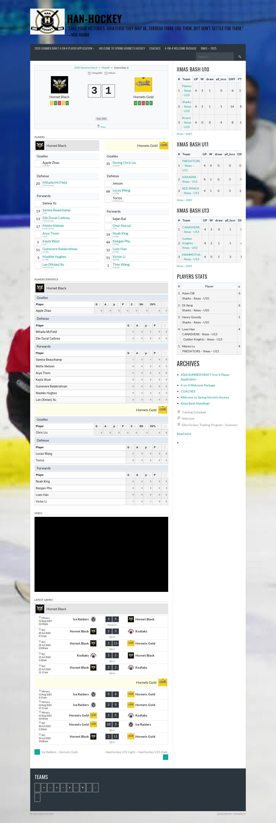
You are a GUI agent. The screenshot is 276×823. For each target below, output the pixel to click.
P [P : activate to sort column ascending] (123, 304)
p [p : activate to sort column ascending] (114, 304)
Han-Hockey (94, 18)
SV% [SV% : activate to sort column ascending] (153, 304)
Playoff (106, 67)
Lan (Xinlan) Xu (53, 264)
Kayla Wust (51, 241)
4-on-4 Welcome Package (180, 48)
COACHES (154, 48)
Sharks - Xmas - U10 (186, 106)
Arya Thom (50, 233)
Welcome (188, 418)
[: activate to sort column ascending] (165, 304)
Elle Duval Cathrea (56, 218)
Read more (184, 433)
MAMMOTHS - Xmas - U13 (191, 257)
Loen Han (120, 249)
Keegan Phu (121, 241)
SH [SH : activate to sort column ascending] (141, 304)
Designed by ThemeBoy (231, 813)
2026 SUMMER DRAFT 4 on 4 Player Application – (64, 48)
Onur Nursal (122, 225)
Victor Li (119, 256)
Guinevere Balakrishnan (59, 249)
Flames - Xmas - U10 (186, 90)
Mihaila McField (54, 182)
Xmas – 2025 (208, 48)
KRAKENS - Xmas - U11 (190, 179)
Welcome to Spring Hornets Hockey (122, 48)
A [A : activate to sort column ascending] (106, 304)
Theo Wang (121, 264)
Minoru (103, 127)
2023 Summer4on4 (85, 67)
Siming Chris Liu (124, 162)
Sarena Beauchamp (56, 210)
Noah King (120, 233)
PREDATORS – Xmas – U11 (191, 165)
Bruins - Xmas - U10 (186, 122)
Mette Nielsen (53, 225)
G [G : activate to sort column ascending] (96, 304)
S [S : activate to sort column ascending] (132, 304)
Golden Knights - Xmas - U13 (190, 243)
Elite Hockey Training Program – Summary (210, 425)
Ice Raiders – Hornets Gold (56, 752)
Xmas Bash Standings (195, 403)
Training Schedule (194, 412)
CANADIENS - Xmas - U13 (191, 229)
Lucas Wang (121, 190)
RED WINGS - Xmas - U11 (190, 191)
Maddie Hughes (54, 256)
